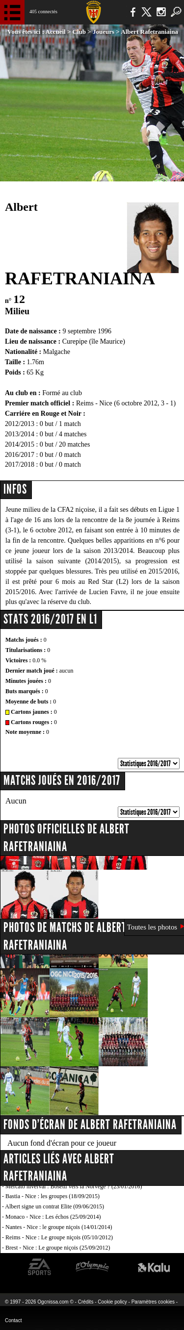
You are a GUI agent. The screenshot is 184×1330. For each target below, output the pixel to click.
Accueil (56, 31)
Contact (13, 1320)
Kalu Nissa (154, 1267)
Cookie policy (112, 1302)
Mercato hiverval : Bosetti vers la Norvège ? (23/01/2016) (73, 1186)
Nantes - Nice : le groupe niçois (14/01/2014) (58, 1227)
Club (79, 31)
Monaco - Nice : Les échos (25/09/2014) (53, 1216)
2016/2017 (19, 454)
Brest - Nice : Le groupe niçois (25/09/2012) (57, 1247)
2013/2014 (19, 434)
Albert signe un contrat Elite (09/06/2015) (54, 1206)
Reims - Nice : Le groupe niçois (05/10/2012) (59, 1237)
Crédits (86, 1302)
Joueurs (103, 31)
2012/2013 (19, 423)
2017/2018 (19, 464)
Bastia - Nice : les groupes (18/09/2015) (52, 1196)
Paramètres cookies (153, 1302)
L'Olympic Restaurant (92, 1267)
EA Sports (39, 1267)
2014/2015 (19, 444)
